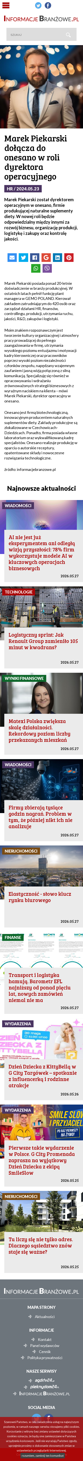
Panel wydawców (44, 1345)
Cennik (45, 1351)
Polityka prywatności (44, 1357)
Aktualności (45, 1316)
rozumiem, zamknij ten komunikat (43, 1455)
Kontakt (45, 1339)
